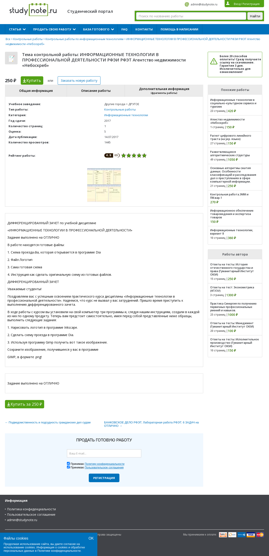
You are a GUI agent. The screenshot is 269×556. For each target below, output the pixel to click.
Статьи (15, 29)
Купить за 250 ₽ (26, 404)
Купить (33, 80)
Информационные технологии (126, 115)
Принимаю (97, 464)
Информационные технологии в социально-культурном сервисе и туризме (233, 103)
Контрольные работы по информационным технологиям (84, 39)
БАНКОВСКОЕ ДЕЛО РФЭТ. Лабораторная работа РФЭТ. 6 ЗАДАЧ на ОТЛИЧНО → (151, 424)
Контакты (144, 29)
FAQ (124, 29)
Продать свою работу (52, 29)
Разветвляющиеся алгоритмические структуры (230, 153)
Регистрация (104, 478)
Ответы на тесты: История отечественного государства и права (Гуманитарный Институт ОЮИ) (232, 269)
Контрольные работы (28, 39)
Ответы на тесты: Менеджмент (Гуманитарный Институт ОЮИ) (232, 324)
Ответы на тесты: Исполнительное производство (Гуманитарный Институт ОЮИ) (234, 342)
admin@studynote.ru (204, 4)
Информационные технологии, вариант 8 (231, 231)
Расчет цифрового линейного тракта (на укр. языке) (230, 137)
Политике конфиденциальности (59, 550)
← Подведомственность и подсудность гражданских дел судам (48, 422)
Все (8, 39)
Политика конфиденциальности (31, 509)
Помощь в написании (179, 29)
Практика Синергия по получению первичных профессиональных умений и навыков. (233, 307)
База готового (96, 29)
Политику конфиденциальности (104, 464)
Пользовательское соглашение (31, 514)
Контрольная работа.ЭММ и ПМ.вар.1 (229, 196)
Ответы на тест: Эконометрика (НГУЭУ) (232, 289)
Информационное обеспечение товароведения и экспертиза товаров (231, 214)
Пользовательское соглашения (104, 467)
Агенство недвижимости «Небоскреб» (227, 121)
